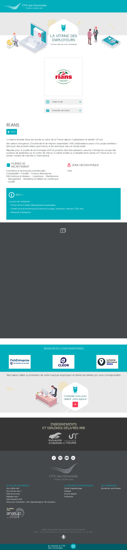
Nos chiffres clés (12, 488)
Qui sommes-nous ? (13, 490)
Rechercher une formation (111, 488)
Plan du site (71, 529)
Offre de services (13, 493)
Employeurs (68, 496)
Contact (82, 529)
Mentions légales (57, 529)
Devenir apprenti (70, 493)
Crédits (45, 529)
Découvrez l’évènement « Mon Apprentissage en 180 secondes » (31, 501)
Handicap (67, 490)
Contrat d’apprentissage (73, 488)
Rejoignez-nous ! (12, 496)
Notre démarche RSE (14, 499)
